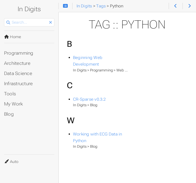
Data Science (18, 73)
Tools (10, 93)
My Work (13, 103)
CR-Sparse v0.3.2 (89, 99)
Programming (18, 53)
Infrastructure (18, 83)
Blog (9, 114)
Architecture (17, 63)
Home (12, 37)
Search (4, 18)
